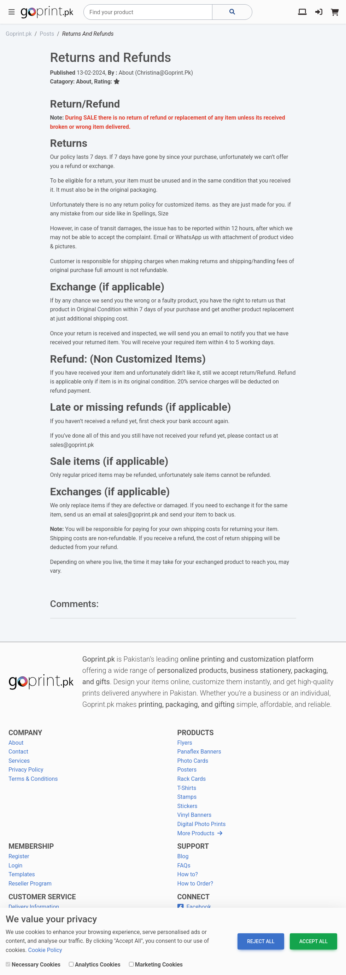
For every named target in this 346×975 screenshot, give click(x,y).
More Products (199, 833)
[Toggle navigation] (11, 12)
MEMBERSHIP (31, 846)
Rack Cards (191, 778)
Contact (18, 751)
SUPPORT (193, 846)
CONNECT (193, 897)
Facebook (194, 907)
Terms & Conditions (33, 778)
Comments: (74, 604)
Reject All (260, 941)
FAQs (183, 865)
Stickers (187, 806)
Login (15, 865)
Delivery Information (33, 907)
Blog (183, 856)
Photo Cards (193, 760)
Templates (21, 874)
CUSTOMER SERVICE (42, 897)
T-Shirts (187, 788)
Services (19, 760)
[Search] (147, 12)
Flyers (184, 742)
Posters (187, 769)
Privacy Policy (25, 769)
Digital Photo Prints (201, 824)
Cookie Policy (45, 950)
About (16, 742)
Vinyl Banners (194, 815)
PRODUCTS (195, 732)
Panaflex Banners (199, 751)
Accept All (313, 941)
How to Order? (195, 883)
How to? (187, 874)
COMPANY (25, 732)
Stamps (187, 797)
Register (18, 856)
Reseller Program (30, 883)
